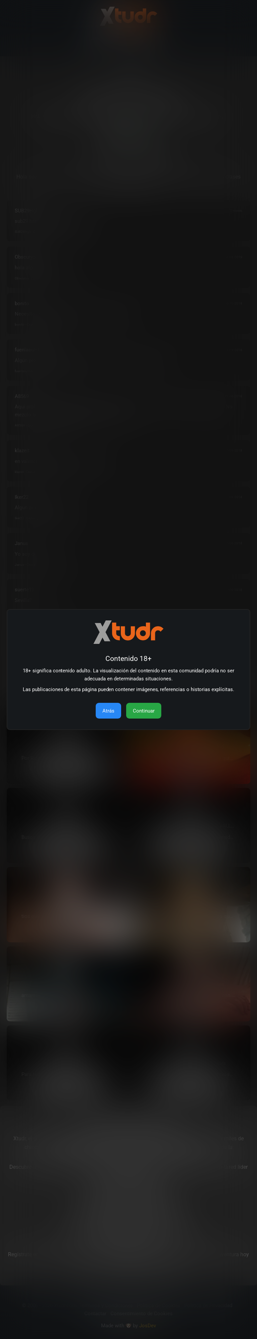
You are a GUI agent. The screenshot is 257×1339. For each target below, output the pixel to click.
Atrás (108, 711)
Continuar (144, 711)
